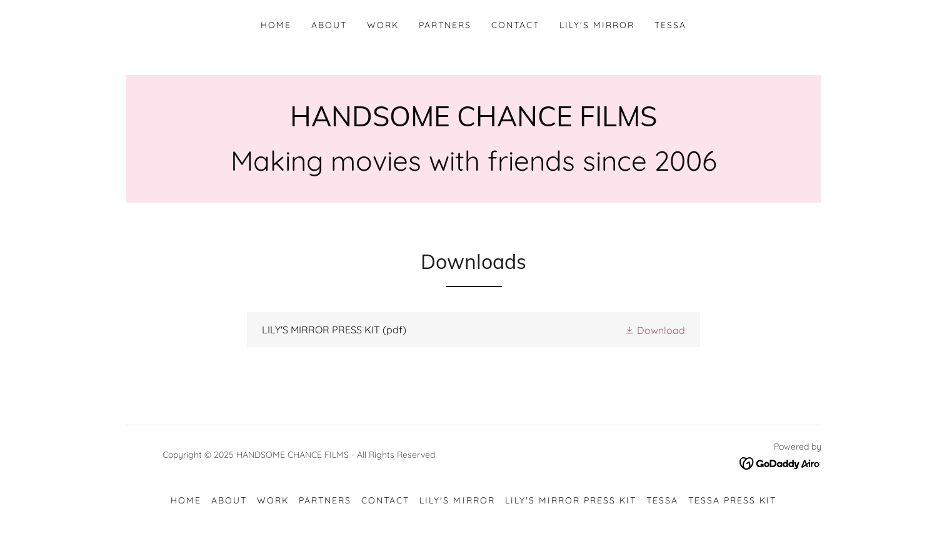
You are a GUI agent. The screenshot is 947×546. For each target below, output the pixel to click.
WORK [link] (383, 25)
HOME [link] (276, 25)
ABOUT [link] (329, 25)
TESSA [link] (670, 25)
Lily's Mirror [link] (596, 25)
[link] (473, 122)
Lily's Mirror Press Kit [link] (570, 500)
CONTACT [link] (515, 25)
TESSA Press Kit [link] (732, 500)
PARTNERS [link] (445, 25)
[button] (654, 329)
